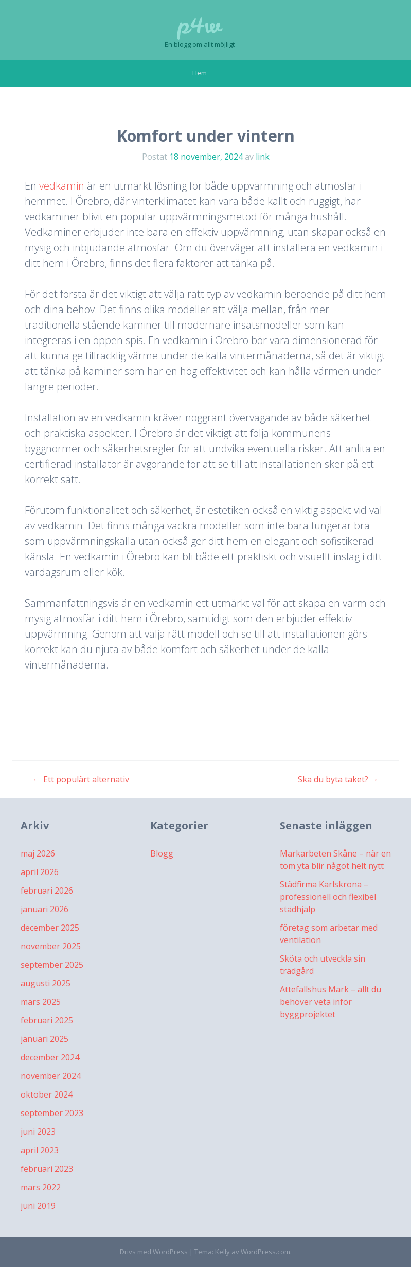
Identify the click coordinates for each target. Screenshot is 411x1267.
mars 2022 (41, 1187)
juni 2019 (38, 1205)
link (263, 156)
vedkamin (61, 186)
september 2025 (52, 964)
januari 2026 (44, 909)
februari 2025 (47, 1020)
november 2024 (51, 1076)
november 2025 (51, 946)
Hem (199, 72)
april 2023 (40, 1150)
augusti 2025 (45, 983)
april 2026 (40, 872)
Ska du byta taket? (338, 779)
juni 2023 (38, 1131)
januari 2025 (44, 1039)
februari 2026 (47, 890)
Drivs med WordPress (154, 1251)
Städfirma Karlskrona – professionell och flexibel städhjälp (328, 897)
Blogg (161, 853)
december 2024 (50, 1057)
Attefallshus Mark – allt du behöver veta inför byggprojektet (330, 1002)
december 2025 (50, 927)
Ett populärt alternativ (81, 779)
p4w (199, 25)
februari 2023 (47, 1168)
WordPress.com (265, 1251)
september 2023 (52, 1113)
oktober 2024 (47, 1094)
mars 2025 (41, 1001)
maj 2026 (38, 853)
